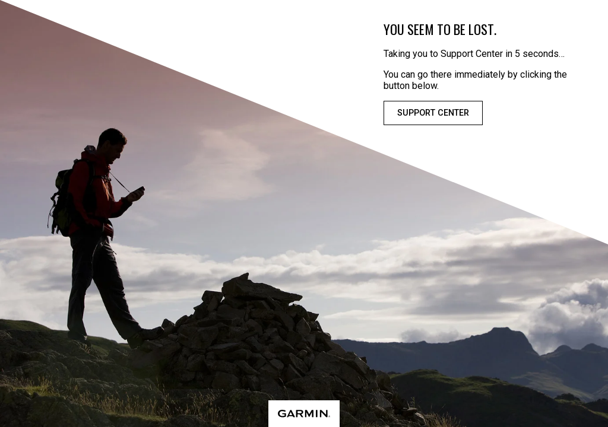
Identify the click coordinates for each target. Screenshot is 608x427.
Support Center (433, 113)
